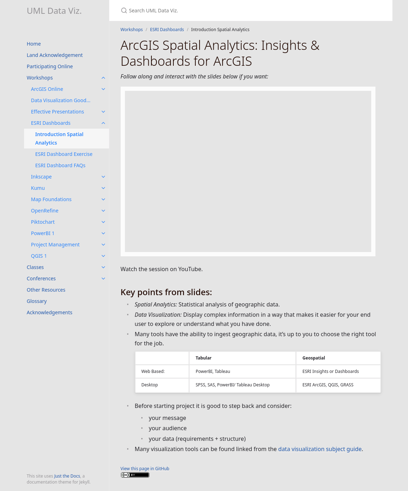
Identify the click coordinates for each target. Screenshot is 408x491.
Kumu (38, 188)
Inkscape (41, 176)
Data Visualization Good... (61, 100)
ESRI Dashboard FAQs (60, 165)
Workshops (40, 77)
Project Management (55, 244)
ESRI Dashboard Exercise (64, 154)
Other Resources (46, 289)
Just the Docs (67, 476)
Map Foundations (51, 199)
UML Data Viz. (54, 10)
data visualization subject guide (320, 449)
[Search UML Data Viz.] (204, 10)
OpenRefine (45, 210)
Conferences (41, 278)
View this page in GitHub (145, 469)
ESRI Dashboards (51, 122)
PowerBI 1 (43, 233)
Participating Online (50, 66)
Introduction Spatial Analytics (59, 138)
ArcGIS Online (47, 89)
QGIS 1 (39, 255)
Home (34, 43)
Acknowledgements (50, 312)
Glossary (37, 301)
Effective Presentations (57, 111)
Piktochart (43, 221)
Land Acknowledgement (55, 55)
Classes (35, 267)
